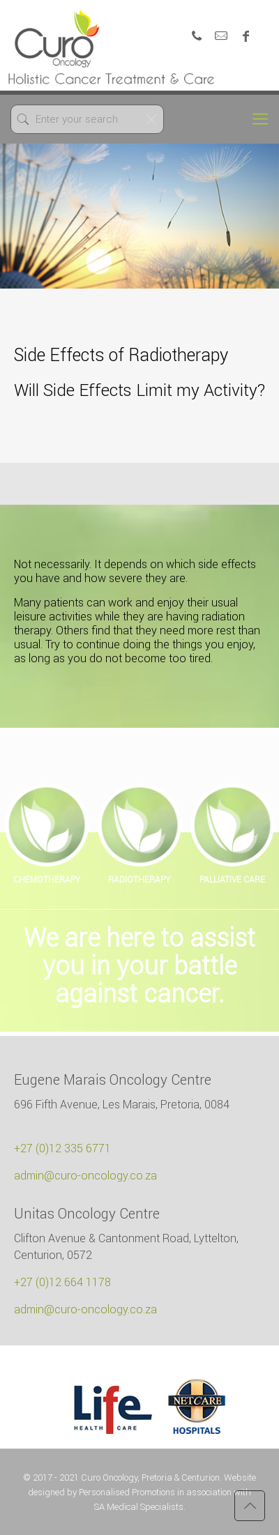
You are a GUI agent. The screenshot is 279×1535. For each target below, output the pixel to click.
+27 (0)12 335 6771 (62, 1148)
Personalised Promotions (127, 1492)
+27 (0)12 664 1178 (62, 1282)
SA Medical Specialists (138, 1507)
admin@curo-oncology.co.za (85, 1175)
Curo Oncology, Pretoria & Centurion (150, 1477)
